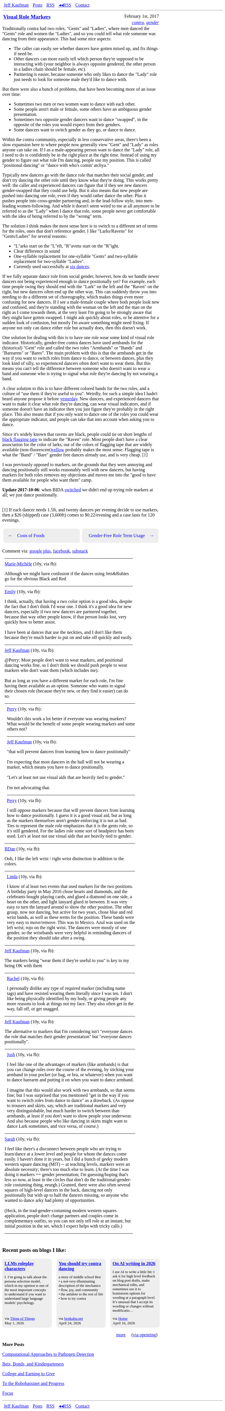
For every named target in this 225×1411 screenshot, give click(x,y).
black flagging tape (20, 439)
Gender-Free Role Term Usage (121, 535)
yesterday (68, 398)
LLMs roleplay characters (19, 1266)
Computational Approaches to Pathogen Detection (48, 1354)
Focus (7, 1393)
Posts (37, 5)
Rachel (13, 978)
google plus (40, 551)
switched (73, 489)
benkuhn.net (73, 1318)
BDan (10, 848)
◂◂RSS (65, 5)
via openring (144, 1334)
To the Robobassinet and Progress (33, 1383)
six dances (79, 266)
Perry (12, 709)
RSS (50, 5)
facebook (61, 551)
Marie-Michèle (18, 563)
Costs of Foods (26, 535)
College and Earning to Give (28, 1373)
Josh (11, 1054)
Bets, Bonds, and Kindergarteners (33, 1363)
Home (123, 1318)
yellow (58, 449)
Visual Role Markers (27, 17)
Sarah (10, 1139)
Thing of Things (22, 1318)
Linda (12, 876)
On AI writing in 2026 (133, 1263)
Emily (10, 591)
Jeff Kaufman (16, 5)
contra (138, 22)
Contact (82, 5)
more (121, 1334)
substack (80, 551)
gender (152, 22)
